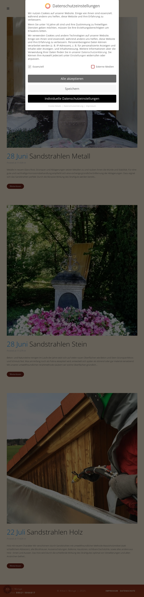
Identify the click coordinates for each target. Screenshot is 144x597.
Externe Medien (102, 66)
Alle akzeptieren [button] (72, 78)
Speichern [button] (72, 88)
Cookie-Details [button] (55, 106)
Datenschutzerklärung (94, 52)
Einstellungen (78, 55)
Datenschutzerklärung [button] (74, 106)
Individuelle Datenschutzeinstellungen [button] (72, 98)
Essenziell (36, 66)
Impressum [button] (91, 106)
